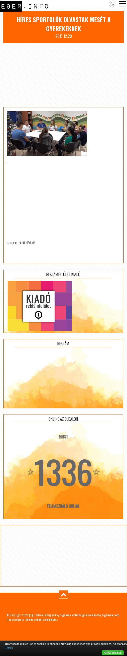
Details (9, 647)
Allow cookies (113, 652)
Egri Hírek (36, 615)
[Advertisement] (63, 75)
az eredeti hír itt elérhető (21, 242)
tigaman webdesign (72, 615)
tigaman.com (110, 615)
